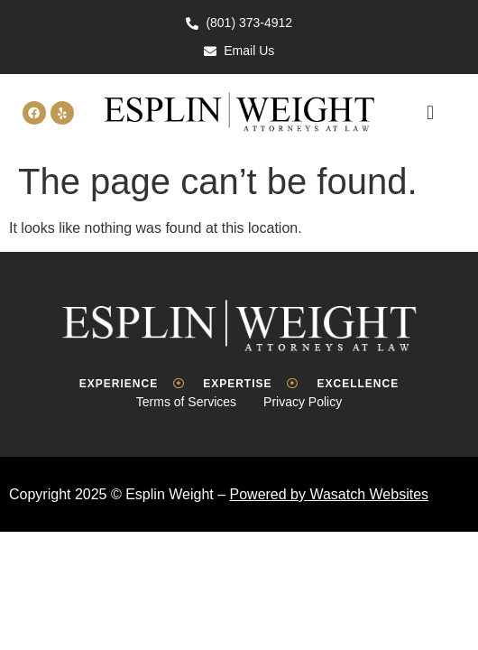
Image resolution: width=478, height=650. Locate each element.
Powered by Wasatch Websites (329, 494)
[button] (429, 113)
